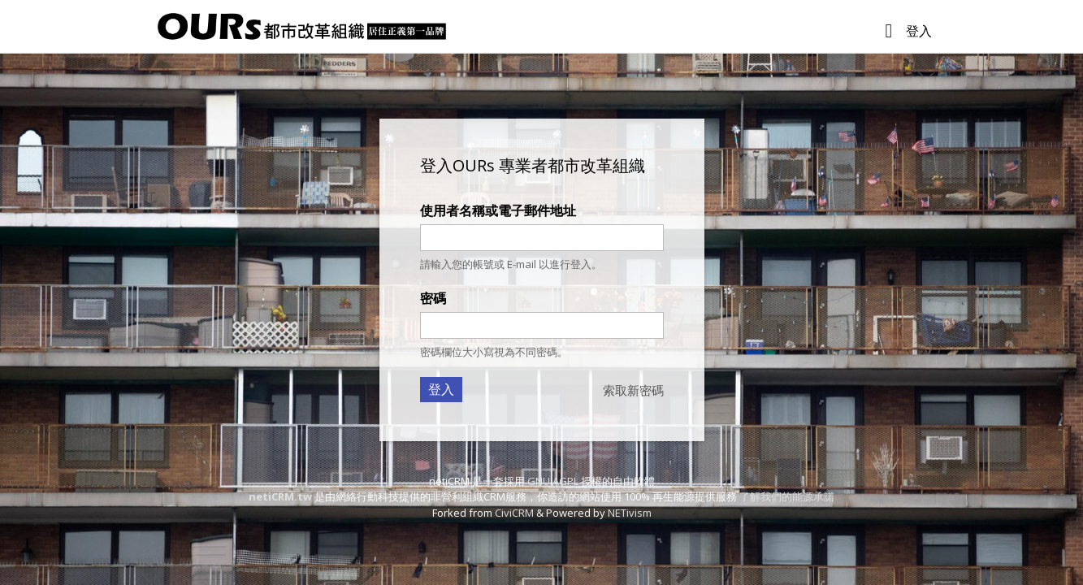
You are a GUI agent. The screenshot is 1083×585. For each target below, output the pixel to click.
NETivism (630, 512)
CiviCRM (514, 512)
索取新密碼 (633, 390)
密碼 (433, 298)
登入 (919, 31)
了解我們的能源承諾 (786, 496)
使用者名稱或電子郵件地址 (498, 210)
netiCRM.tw (280, 496)
